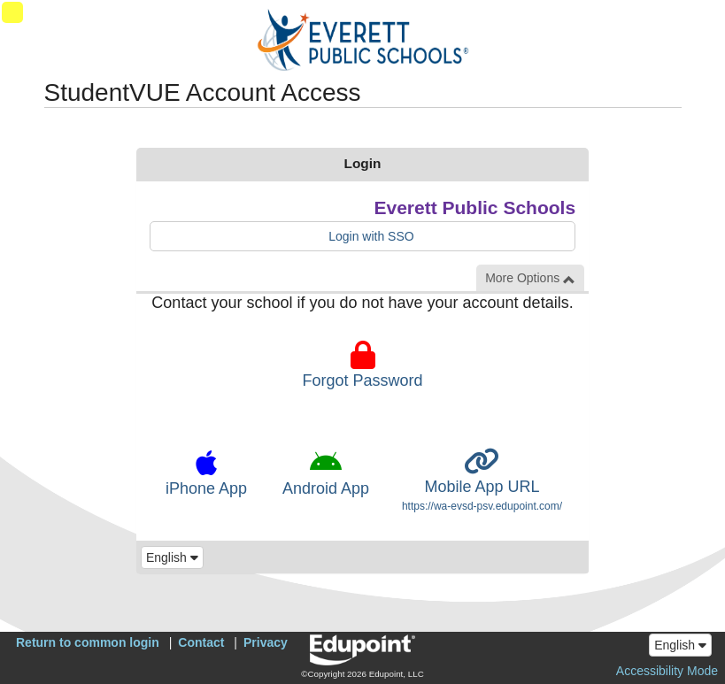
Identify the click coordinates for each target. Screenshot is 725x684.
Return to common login (87, 642)
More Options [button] (530, 278)
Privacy (265, 642)
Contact (201, 642)
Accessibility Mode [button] (667, 671)
